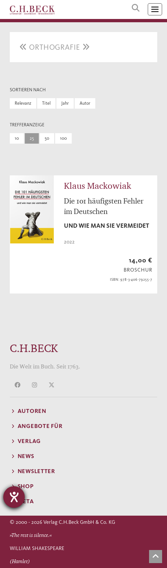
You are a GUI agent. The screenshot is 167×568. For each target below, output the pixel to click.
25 (32, 138)
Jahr (65, 103)
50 (47, 138)
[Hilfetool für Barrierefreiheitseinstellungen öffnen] (14, 497)
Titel (46, 103)
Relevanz (23, 103)
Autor (85, 103)
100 (63, 138)
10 (17, 138)
